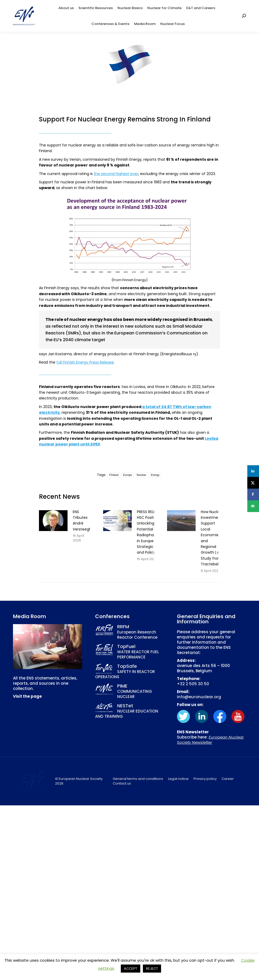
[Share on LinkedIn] (253, 471)
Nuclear (141, 475)
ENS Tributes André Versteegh (82, 520)
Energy (155, 475)
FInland (113, 475)
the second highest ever (116, 173)
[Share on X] (253, 483)
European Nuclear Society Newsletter (210, 739)
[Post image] (53, 520)
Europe (127, 475)
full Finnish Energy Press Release (85, 362)
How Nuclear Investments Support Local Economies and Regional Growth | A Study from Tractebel (212, 538)
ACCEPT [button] (130, 968)
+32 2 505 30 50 (193, 684)
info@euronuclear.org (199, 697)
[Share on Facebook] (253, 494)
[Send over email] (253, 506)
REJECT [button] (152, 968)
